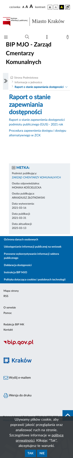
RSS (6, 296)
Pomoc (8, 313)
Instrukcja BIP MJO (15, 272)
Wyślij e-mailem (17, 378)
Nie (42, 453)
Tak (30, 453)
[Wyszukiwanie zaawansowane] (27, 37)
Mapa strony (11, 291)
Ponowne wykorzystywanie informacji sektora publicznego (31, 256)
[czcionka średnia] (26, 7)
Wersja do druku (18, 395)
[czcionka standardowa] (23, 7)
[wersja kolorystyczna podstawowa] (50, 7)
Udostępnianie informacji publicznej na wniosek (32, 246)
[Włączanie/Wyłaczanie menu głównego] (6, 37)
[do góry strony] (67, 415)
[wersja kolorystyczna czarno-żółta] (61, 7)
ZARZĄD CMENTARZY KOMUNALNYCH (36, 177)
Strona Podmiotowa (26, 77)
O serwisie (10, 307)
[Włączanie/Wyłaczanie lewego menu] (5, 81)
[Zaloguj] (68, 38)
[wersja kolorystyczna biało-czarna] (55, 7)
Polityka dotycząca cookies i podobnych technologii (35, 279)
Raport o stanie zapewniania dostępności (39, 87)
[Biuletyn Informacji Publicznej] (36, 345)
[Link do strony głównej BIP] (36, 21)
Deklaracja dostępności (18, 265)
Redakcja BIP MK (14, 324)
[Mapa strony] (47, 38)
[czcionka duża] (31, 6)
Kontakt (8, 329)
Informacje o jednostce (28, 82)
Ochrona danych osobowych (21, 239)
